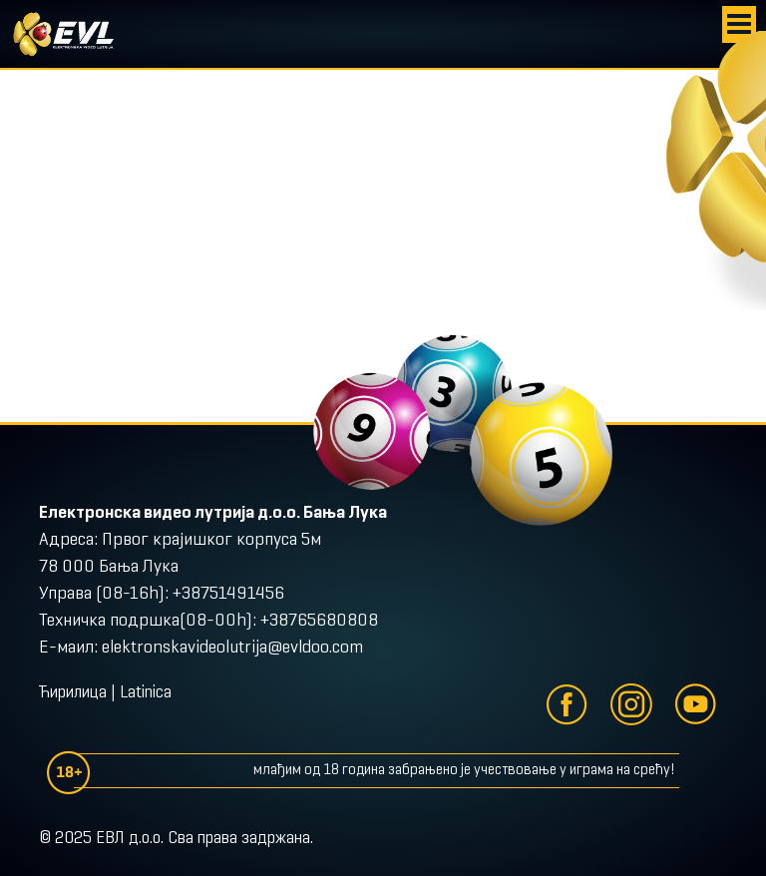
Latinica (146, 693)
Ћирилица (73, 693)
